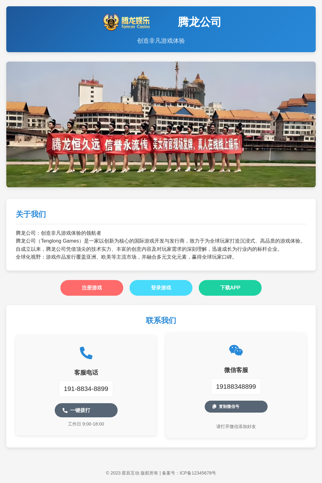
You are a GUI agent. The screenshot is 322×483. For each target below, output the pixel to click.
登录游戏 (161, 287)
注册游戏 (92, 287)
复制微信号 (226, 406)
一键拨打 (76, 410)
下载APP (230, 287)
